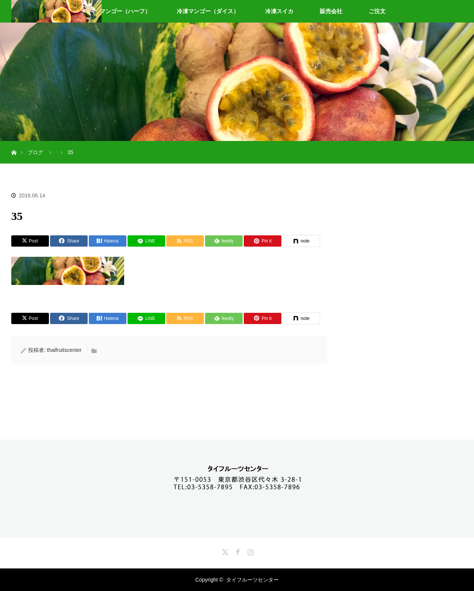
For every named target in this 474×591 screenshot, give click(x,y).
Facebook (237, 550)
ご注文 (377, 11)
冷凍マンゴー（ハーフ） (119, 11)
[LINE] (146, 241)
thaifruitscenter (64, 350)
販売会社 (331, 11)
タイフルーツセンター (252, 580)
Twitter (224, 550)
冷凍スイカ (279, 11)
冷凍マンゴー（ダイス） (208, 11)
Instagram (249, 550)
